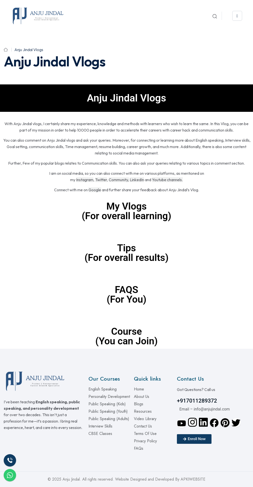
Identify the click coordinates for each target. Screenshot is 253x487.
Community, (119, 179)
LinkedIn (137, 179)
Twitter (101, 179)
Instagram (84, 179)
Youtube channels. (167, 179)
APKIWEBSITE (193, 479)
